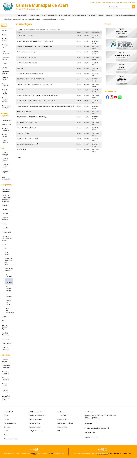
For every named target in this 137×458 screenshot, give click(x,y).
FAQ (58, 431)
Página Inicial (21, 15)
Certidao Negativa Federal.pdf (26, 57)
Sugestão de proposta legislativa (125, 15)
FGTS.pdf (20, 90)
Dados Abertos (62, 427)
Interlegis (50, 453)
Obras (34, 19)
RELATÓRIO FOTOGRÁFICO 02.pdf (27, 139)
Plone (34, 454)
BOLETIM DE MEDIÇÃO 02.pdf (26, 128)
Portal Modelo (33, 453)
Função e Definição (10, 423)
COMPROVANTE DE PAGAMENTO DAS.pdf (30, 73)
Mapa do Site (96, 2)
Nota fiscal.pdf (21, 149)
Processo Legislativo (5, 114)
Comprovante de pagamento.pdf (27, 144)
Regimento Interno (35, 427)
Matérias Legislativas (35, 419)
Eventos (6, 435)
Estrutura (7, 427)
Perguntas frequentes (11, 439)
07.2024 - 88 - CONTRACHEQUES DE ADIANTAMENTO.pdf (35, 41)
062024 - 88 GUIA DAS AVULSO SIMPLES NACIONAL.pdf (34, 46)
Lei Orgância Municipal (36, 431)
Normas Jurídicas (62, 419)
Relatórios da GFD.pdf (24, 111)
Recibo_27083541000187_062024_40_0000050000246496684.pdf (37, 95)
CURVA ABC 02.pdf (23, 133)
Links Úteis (5, 355)
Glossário (92, 15)
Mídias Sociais (110, 92)
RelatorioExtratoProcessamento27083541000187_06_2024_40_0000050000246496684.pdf (45, 106)
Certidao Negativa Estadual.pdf (26, 52)
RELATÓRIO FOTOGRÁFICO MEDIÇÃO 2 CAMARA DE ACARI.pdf (36, 101)
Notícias (6, 431)
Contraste (124, 2)
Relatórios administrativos (37, 415)
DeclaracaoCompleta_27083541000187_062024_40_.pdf (34, 84)
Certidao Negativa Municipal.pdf (27, 63)
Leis (2, 148)
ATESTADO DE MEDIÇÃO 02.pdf (27, 122)
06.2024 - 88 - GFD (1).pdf (25, 36)
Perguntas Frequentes (79, 15)
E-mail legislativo (64, 15)
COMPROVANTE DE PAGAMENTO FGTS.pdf (30, 79)
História (6, 419)
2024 (38, 19)
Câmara (20, 29)
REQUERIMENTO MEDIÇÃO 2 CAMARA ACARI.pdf (32, 117)
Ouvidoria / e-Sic (33, 15)
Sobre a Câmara (4, 25)
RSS (19, 157)
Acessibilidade (107, 2)
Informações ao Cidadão (65, 423)
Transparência (26, 19)
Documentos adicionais (49, 19)
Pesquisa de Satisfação (105, 15)
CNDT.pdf (20, 68)
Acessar (132, 2)
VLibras (116, 2)
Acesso (6, 415)
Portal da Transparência (49, 15)
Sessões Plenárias (34, 423)
